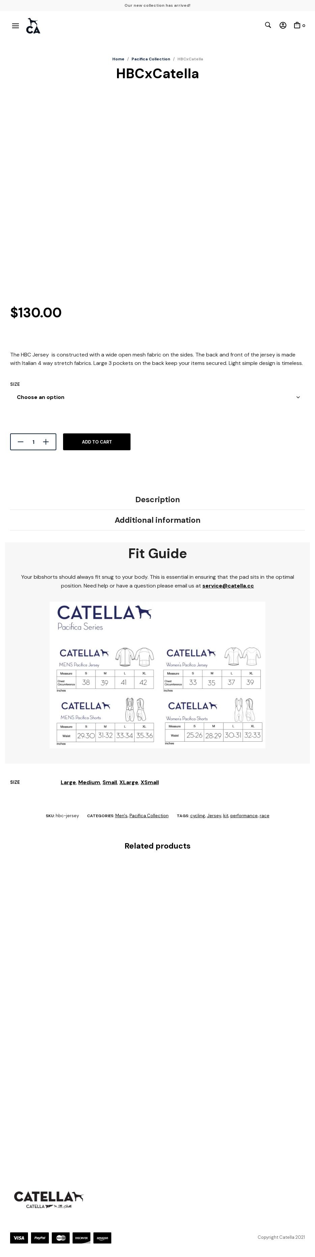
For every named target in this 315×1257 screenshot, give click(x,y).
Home (118, 59)
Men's (121, 816)
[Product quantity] (33, 442)
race (264, 816)
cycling (197, 816)
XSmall (150, 782)
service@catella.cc (228, 585)
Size (15, 384)
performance (244, 816)
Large (68, 782)
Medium (89, 782)
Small (110, 782)
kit (225, 816)
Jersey (214, 816)
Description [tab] (157, 499)
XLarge (128, 782)
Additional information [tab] (158, 520)
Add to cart (97, 442)
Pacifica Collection (151, 59)
